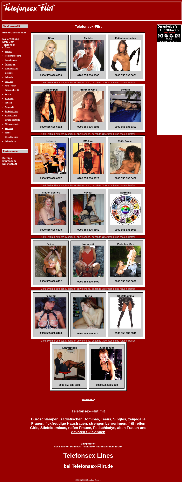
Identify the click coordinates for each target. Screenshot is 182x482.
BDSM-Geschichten (14, 32)
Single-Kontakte (12, 120)
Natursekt (9, 107)
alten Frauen (128, 428)
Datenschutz (9, 163)
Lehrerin (9, 77)
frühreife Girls (11, 69)
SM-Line (9, 81)
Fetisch (8, 103)
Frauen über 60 (12, 90)
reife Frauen (10, 86)
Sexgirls (9, 73)
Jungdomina (11, 60)
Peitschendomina (13, 56)
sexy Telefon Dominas (67, 446)
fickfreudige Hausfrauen (66, 423)
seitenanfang (88, 399)
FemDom (9, 128)
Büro (7, 47)
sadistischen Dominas (80, 419)
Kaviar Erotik (11, 116)
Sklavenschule (11, 124)
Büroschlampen (44, 419)
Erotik (118, 446)
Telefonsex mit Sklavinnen (98, 446)
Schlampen (10, 64)
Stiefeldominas (53, 428)
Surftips (7, 158)
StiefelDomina (11, 137)
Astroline (9, 99)
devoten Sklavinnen (88, 432)
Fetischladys (104, 428)
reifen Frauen (79, 428)
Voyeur (8, 94)
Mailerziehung (10, 38)
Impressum (9, 161)
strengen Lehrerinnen (107, 423)
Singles (119, 419)
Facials (8, 52)
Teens (7, 133)
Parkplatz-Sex (11, 111)
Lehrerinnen (10, 141)
